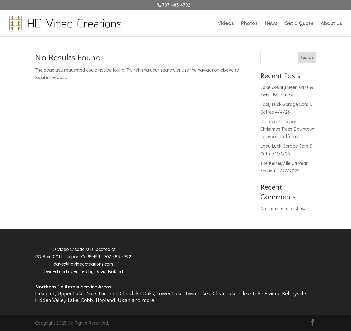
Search (307, 57)
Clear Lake (225, 294)
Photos (249, 23)
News (271, 23)
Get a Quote (299, 23)
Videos (226, 23)
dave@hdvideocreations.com (83, 264)
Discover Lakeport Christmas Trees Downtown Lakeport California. (287, 129)
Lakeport (45, 294)
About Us (331, 23)
